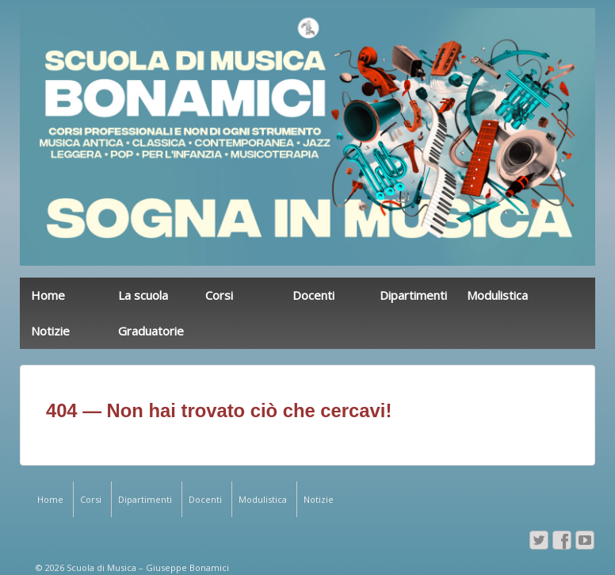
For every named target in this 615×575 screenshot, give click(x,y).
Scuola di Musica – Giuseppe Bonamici (146, 567)
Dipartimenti (413, 295)
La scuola (143, 295)
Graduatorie (151, 331)
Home (48, 295)
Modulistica (497, 295)
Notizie (50, 331)
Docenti (313, 295)
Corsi (219, 295)
